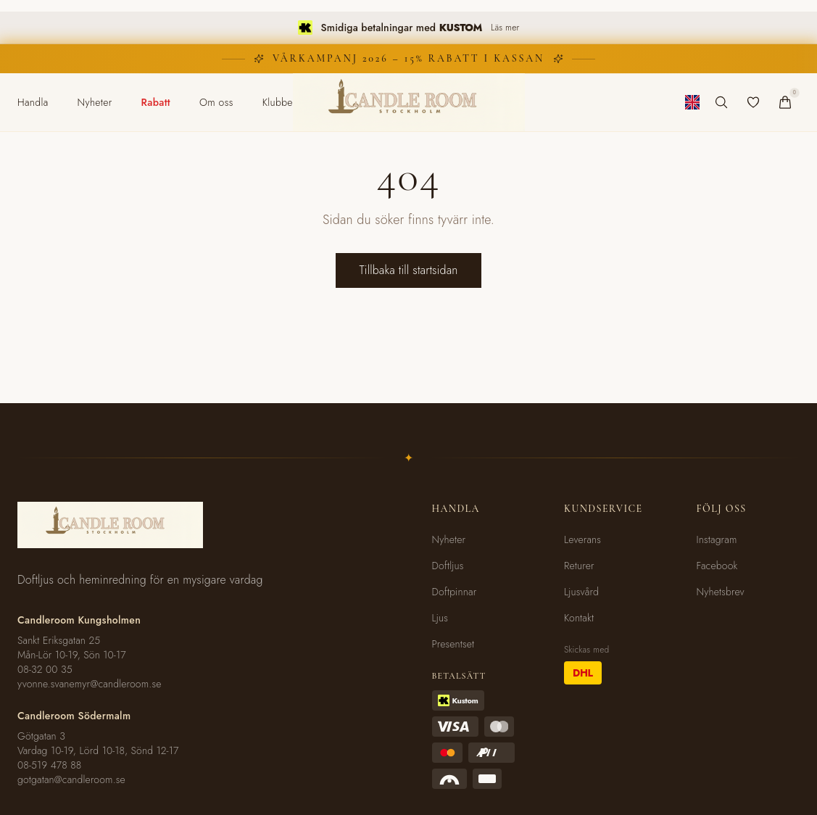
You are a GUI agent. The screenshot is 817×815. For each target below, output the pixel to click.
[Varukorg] (785, 102)
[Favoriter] (753, 102)
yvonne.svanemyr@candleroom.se (89, 684)
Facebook (717, 565)
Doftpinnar (454, 591)
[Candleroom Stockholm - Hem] (409, 102)
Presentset (453, 644)
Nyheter (449, 539)
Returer (579, 565)
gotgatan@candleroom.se (71, 779)
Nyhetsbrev (721, 591)
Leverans (582, 539)
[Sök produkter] (721, 102)
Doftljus (448, 565)
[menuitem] (33, 102)
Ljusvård (581, 591)
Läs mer (505, 27)
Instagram (717, 539)
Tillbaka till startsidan (408, 270)
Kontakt (579, 618)
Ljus (440, 618)
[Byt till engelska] (692, 102)
